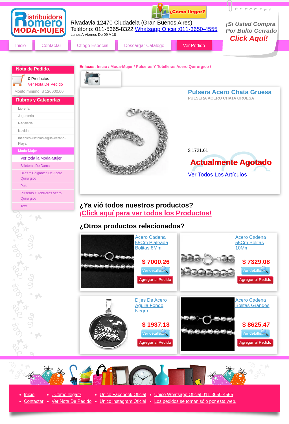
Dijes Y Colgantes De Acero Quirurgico (41, 175)
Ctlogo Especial (92, 45)
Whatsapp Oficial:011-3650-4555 (176, 29)
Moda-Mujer (27, 151)
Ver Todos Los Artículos (217, 174)
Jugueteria (26, 116)
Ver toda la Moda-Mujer (41, 158)
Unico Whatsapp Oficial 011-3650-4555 (193, 394)
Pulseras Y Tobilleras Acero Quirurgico (41, 195)
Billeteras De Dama (35, 166)
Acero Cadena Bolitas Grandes (252, 302)
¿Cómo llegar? (66, 394)
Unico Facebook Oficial (123, 394)
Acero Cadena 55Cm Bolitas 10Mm (250, 243)
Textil (24, 206)
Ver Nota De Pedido (45, 84)
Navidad (24, 131)
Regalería (25, 123)
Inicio (20, 45)
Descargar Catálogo (144, 45)
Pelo (24, 186)
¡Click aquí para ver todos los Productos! (146, 213)
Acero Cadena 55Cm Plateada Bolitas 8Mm (151, 243)
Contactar (51, 45)
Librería (24, 109)
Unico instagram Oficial (123, 401)
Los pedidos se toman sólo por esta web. (195, 401)
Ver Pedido (194, 45)
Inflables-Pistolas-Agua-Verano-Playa (42, 140)
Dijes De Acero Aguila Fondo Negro (151, 305)
